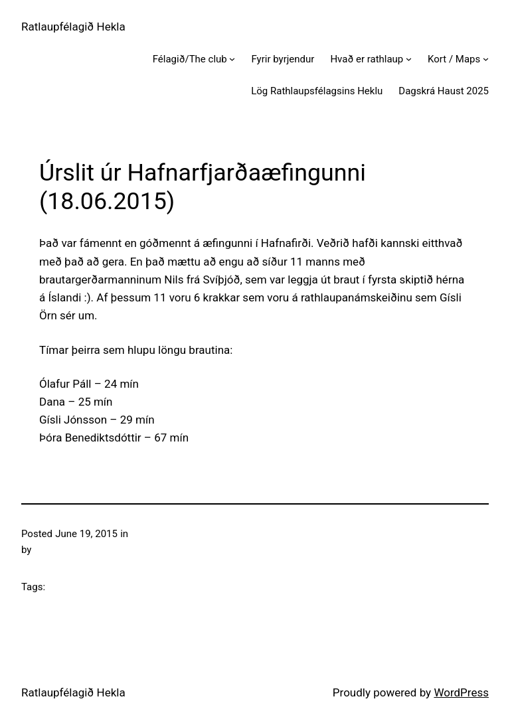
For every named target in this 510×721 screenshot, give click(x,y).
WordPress (461, 692)
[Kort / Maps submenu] (486, 59)
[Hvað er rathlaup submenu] (409, 59)
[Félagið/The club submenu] (232, 59)
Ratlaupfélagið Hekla (73, 26)
